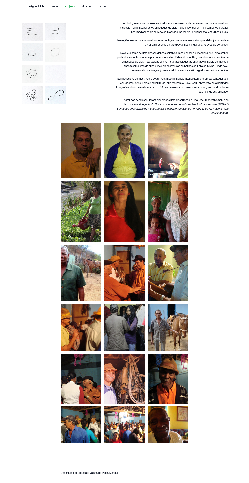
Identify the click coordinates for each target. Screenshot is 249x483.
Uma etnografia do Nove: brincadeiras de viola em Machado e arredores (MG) (178, 104)
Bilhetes (86, 6)
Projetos (70, 6)
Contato (102, 6)
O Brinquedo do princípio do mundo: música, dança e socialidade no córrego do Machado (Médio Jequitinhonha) (173, 108)
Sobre (55, 6)
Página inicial (37, 6)
